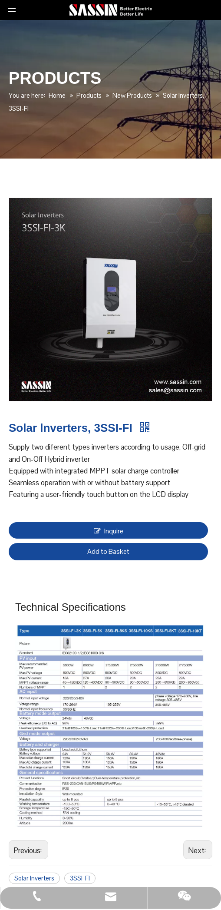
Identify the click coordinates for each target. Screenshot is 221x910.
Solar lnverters (34, 878)
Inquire (108, 531)
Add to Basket (108, 551)
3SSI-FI (80, 878)
